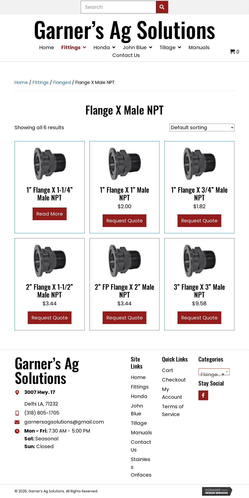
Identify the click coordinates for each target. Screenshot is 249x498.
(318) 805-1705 (41, 412)
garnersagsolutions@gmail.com (64, 421)
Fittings (41, 82)
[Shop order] (201, 127)
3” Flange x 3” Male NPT (199, 290)
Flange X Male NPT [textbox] (215, 374)
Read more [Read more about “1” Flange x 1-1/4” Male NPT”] (49, 213)
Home (21, 82)
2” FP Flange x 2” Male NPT (124, 290)
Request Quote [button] (124, 220)
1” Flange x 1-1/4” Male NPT (50, 193)
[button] (203, 395)
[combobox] (214, 371)
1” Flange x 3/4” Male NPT (199, 193)
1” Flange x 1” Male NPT (124, 193)
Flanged (62, 82)
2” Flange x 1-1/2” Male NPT (49, 290)
